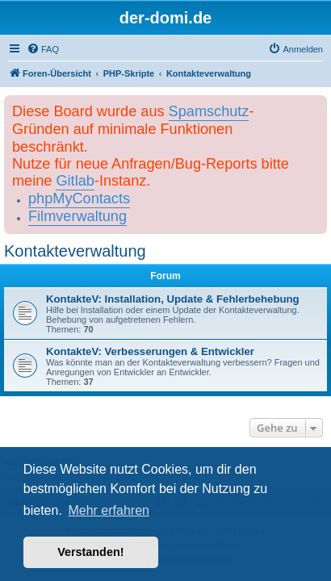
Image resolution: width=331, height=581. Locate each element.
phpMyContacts (79, 198)
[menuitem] (43, 49)
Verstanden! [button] (90, 551)
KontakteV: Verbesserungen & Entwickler (150, 351)
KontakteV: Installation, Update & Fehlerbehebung (173, 299)
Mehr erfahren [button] (108, 510)
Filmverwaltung (77, 216)
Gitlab (75, 181)
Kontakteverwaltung (75, 251)
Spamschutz (209, 111)
